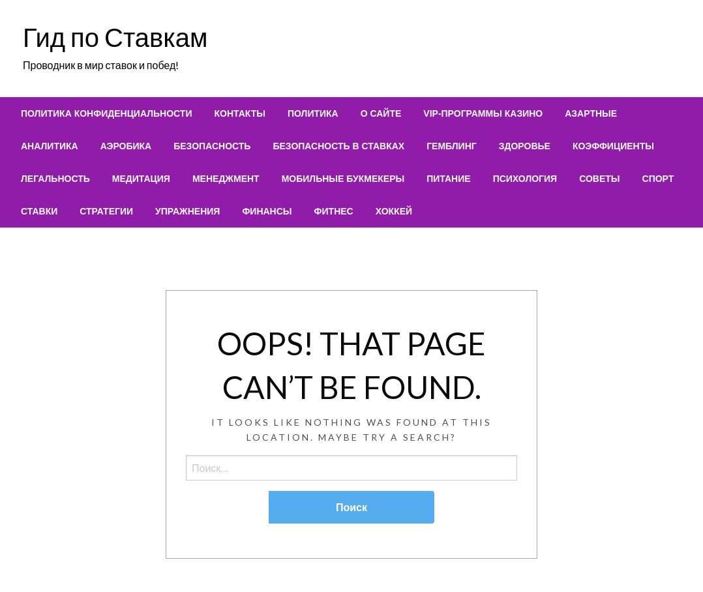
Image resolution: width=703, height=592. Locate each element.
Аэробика (126, 146)
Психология (525, 178)
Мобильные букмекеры (343, 178)
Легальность (55, 178)
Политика (313, 113)
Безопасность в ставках (338, 146)
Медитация (141, 178)
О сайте (381, 113)
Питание (448, 178)
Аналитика (49, 146)
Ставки (39, 211)
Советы (599, 178)
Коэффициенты (613, 146)
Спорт (658, 178)
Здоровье (524, 146)
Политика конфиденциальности (106, 113)
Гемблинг (451, 146)
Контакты (239, 113)
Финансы (267, 211)
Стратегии (106, 211)
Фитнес (333, 211)
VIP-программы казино (483, 113)
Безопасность (211, 146)
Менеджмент (226, 178)
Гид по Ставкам (115, 37)
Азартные (591, 113)
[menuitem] (106, 113)
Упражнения (187, 211)
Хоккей (394, 211)
